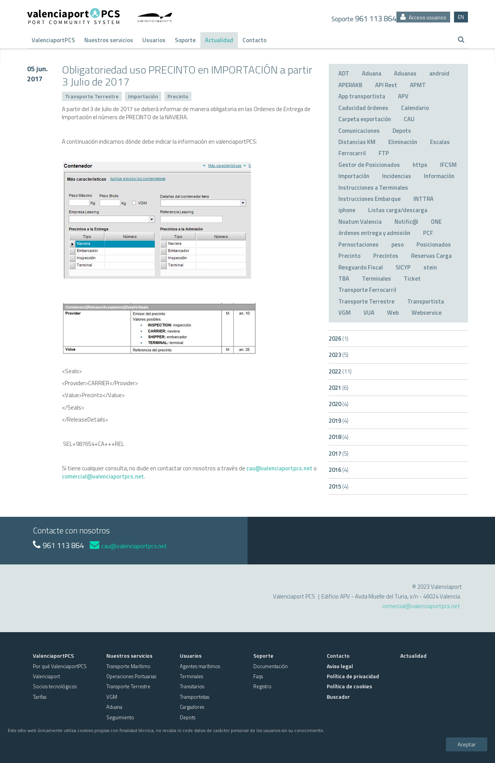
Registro (262, 686)
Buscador (338, 697)
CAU (409, 119)
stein (430, 267)
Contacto (254, 40)
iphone (346, 210)
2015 (338, 486)
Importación (143, 96)
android (439, 73)
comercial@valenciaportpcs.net (103, 476)
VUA (369, 312)
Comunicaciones (359, 130)
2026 (338, 338)
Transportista (425, 301)
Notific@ (406, 221)
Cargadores (192, 707)
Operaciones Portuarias (131, 676)
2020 (338, 404)
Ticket (412, 278)
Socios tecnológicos (55, 686)
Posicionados (433, 244)
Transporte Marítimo (128, 666)
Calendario (415, 107)
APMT (418, 85)
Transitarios (192, 686)
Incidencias (396, 175)
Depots (402, 130)
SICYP (403, 267)
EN (461, 17)
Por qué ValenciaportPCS (60, 666)
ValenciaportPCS (53, 40)
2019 (338, 420)
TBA (343, 278)
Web (393, 312)
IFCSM (448, 164)
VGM (344, 312)
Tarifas (39, 697)
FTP (384, 153)
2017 (338, 453)
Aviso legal (340, 666)
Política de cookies (349, 686)
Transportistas (194, 697)
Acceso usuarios (423, 17)
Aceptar (466, 744)
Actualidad (219, 40)
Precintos (385, 255)
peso (397, 244)
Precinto (177, 96)
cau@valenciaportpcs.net (279, 468)
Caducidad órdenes (363, 107)
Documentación (270, 666)
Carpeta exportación (364, 119)
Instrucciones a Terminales (373, 187)
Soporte (185, 40)
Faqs (258, 676)
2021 (338, 387)
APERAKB (350, 85)
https (420, 164)
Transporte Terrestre (92, 96)
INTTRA (423, 198)
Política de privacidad (353, 676)
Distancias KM (357, 141)
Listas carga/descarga (397, 210)
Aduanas (405, 73)
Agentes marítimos (200, 666)
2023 (338, 354)
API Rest (386, 85)
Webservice (426, 312)
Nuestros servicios (108, 40)
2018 (338, 436)
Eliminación (402, 141)
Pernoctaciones (358, 244)
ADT (343, 73)
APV (403, 96)
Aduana (371, 73)
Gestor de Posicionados (369, 164)
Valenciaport (46, 676)
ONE (436, 221)
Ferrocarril (352, 153)
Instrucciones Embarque (369, 198)
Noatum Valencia (360, 221)
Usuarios (154, 40)
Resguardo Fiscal (360, 267)
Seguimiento (120, 717)
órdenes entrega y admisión (374, 232)
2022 (340, 371)
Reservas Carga (431, 255)
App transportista (361, 96)
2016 (338, 469)
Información (439, 175)
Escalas (440, 141)
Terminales (376, 278)
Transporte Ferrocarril (367, 289)
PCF (428, 232)
